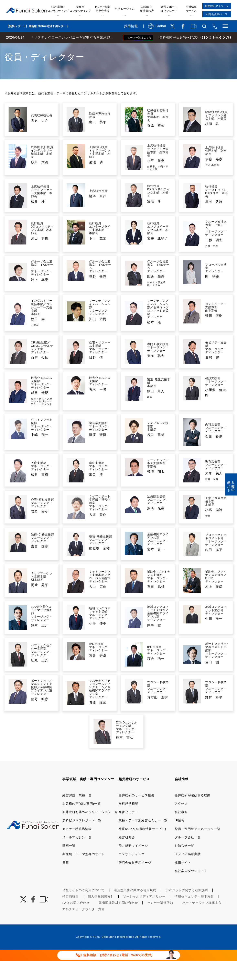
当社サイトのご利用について (83, 901)
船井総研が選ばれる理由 (193, 806)
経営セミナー (128, 823)
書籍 (65, 874)
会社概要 (181, 823)
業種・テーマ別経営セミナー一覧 (143, 831)
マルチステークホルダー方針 (83, 920)
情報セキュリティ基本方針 (194, 908)
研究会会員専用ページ (135, 874)
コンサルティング (132, 865)
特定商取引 (70, 908)
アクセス (181, 815)
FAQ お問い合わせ (76, 914)
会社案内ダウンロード (191, 882)
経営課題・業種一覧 (77, 806)
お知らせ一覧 (184, 857)
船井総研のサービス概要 (136, 806)
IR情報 (180, 831)
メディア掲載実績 (188, 865)
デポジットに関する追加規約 (186, 901)
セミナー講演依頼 (160, 914)
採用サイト (183, 874)
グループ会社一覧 (188, 848)
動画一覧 (68, 857)
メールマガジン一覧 (77, 848)
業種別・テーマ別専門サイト (83, 865)
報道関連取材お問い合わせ (118, 914)
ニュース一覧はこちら (138, 37)
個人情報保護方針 (101, 908)
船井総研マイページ (133, 857)
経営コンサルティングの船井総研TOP (30, 47)
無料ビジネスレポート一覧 (81, 831)
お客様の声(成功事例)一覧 (81, 815)
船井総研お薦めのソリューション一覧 (90, 823)
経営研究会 (127, 848)
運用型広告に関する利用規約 (135, 901)
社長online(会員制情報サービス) (142, 840)
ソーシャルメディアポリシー (144, 908)
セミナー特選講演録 (77, 840)
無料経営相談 (128, 815)
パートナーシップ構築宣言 (202, 914)
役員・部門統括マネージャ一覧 (197, 840)
